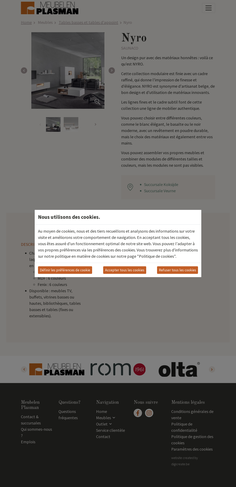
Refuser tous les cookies (177, 270)
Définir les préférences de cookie (65, 270)
